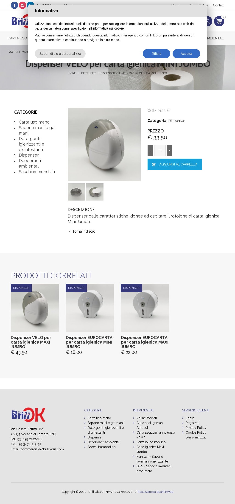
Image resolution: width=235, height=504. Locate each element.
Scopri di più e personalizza (60, 53)
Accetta (186, 53)
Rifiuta (156, 53)
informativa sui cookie (108, 28)
